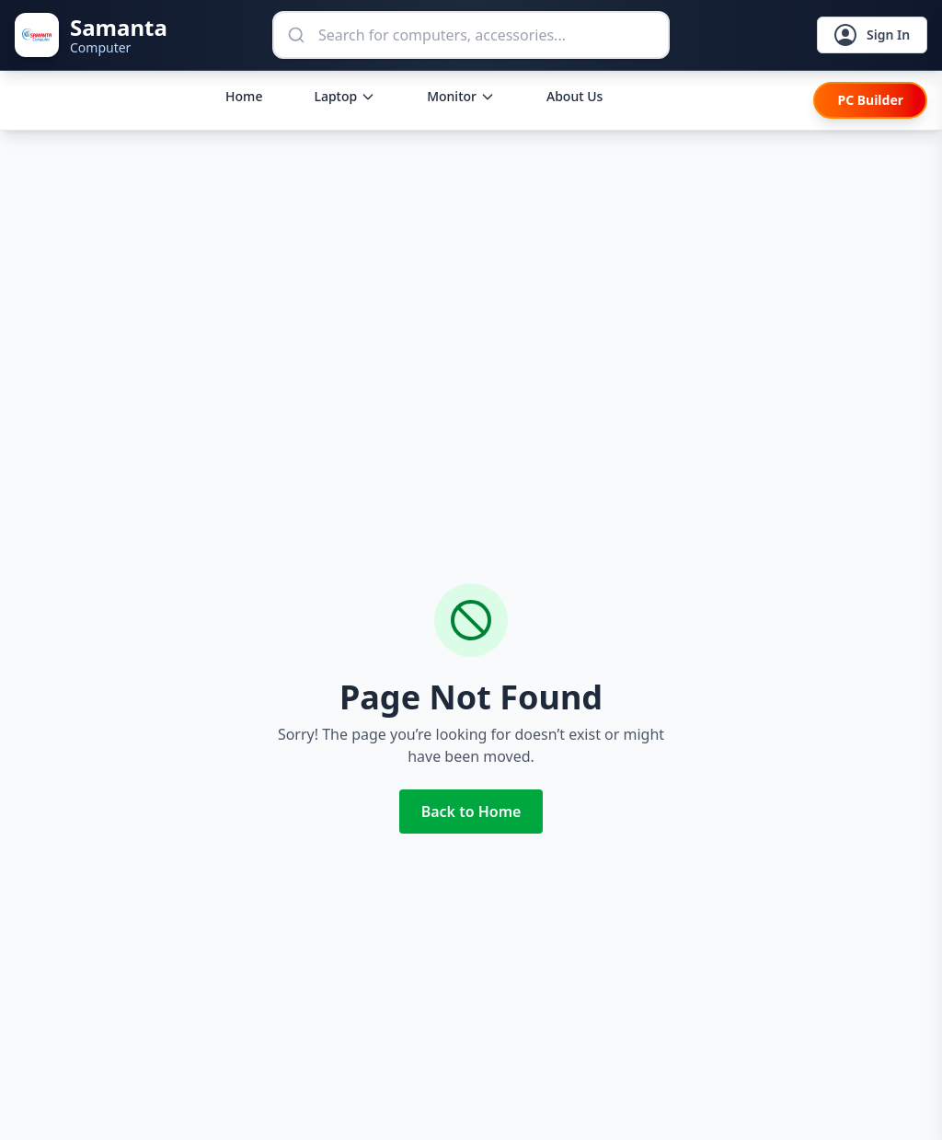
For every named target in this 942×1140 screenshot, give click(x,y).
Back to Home (471, 811)
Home (243, 96)
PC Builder (870, 100)
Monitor (461, 96)
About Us (574, 96)
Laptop (344, 96)
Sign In (871, 35)
